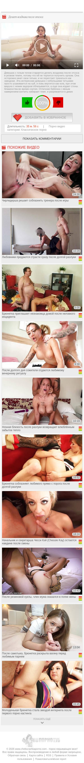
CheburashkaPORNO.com (43, 7)
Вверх (75, 713)
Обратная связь (17, 755)
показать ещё (42, 719)
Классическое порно (34, 129)
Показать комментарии (42, 138)
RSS (48, 755)
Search (77, 6)
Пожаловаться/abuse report (50, 759)
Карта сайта (36, 755)
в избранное (42, 117)
